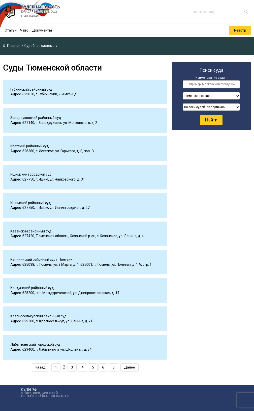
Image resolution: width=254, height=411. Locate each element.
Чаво (24, 30)
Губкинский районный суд (31, 89)
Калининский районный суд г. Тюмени (41, 260)
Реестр (240, 30)
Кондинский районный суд (32, 288)
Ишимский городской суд (31, 174)
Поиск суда (211, 70)
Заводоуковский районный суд (35, 118)
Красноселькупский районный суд (38, 316)
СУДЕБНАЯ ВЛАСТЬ (45, 11)
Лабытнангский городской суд (35, 344)
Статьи (11, 30)
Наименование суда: (211, 77)
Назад (40, 367)
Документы (42, 30)
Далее (129, 367)
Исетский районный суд (29, 146)
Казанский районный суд (30, 231)
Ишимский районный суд (30, 203)
